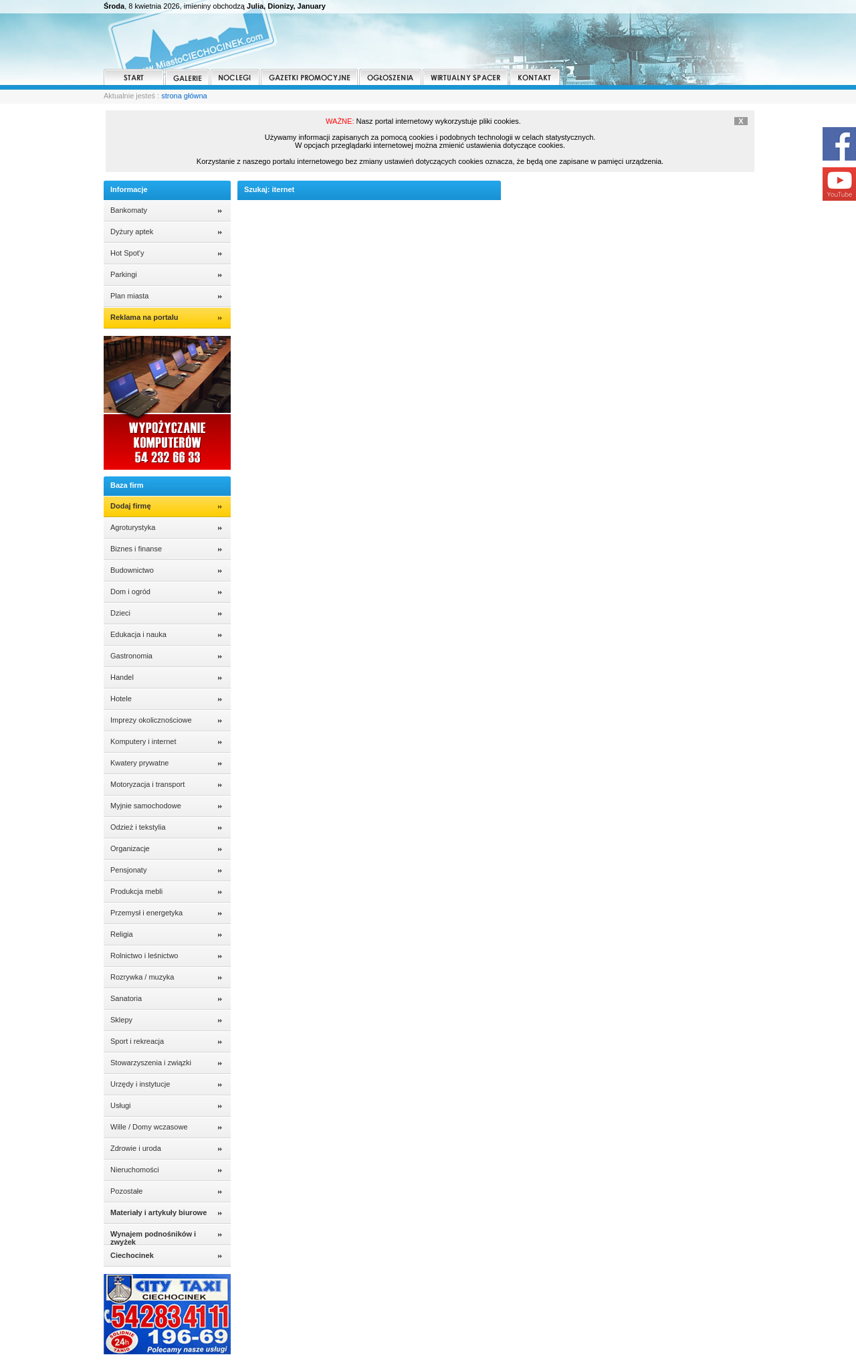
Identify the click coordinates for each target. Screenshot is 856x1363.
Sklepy (121, 1020)
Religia (121, 934)
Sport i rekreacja (137, 1041)
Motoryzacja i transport (147, 784)
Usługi (120, 1105)
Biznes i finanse (136, 549)
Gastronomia (131, 656)
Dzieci (120, 613)
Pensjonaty (128, 870)
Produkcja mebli (136, 891)
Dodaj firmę (130, 506)
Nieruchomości (134, 1170)
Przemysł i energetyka (146, 913)
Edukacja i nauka (138, 634)
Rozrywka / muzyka (142, 977)
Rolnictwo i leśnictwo (144, 955)
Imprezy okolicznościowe (151, 720)
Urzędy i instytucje (140, 1084)
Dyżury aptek (131, 232)
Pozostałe (126, 1191)
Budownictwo (132, 570)
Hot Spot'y (127, 253)
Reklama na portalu (144, 317)
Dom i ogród (130, 591)
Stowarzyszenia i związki (150, 1063)
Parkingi (123, 274)
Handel (122, 677)
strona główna (184, 96)
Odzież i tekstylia (138, 827)
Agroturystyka (132, 527)
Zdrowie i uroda (135, 1148)
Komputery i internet (143, 741)
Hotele (121, 699)
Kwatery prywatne (139, 763)
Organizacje (130, 848)
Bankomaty (128, 210)
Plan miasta (129, 296)
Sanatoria (126, 998)
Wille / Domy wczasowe (149, 1127)
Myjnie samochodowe (145, 806)
